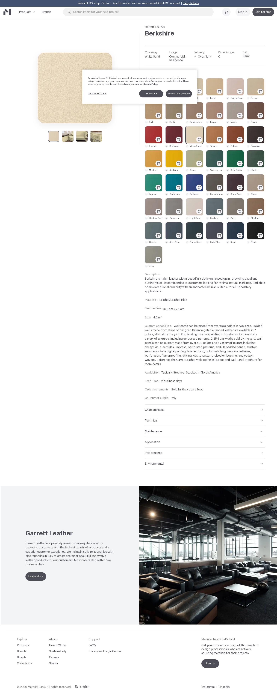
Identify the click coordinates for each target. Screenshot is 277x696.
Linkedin (224, 687)
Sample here (191, 3)
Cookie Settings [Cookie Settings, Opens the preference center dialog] (97, 93)
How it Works (58, 645)
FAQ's (92, 645)
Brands (46, 12)
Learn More (35, 576)
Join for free (263, 12)
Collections (24, 663)
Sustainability (57, 651)
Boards (21, 657)
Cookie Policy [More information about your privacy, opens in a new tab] (150, 84)
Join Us (210, 663)
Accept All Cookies (179, 94)
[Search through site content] (140, 12)
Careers (54, 657)
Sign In (242, 12)
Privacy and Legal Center (105, 651)
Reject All (151, 94)
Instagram (208, 687)
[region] (139, 87)
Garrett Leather (155, 27)
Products (25, 11)
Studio (53, 663)
